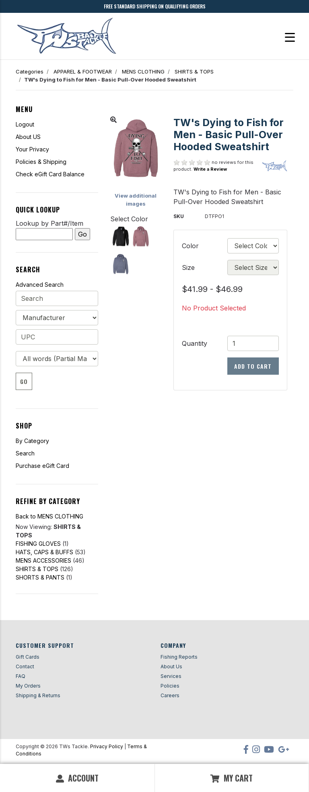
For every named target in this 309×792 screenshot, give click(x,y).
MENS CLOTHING (143, 71)
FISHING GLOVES (38, 543)
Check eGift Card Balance (50, 174)
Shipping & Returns (38, 695)
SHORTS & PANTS (40, 577)
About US (28, 136)
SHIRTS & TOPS (194, 71)
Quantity (194, 343)
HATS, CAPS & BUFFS (44, 552)
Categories (29, 71)
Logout (25, 124)
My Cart (231, 778)
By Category (32, 440)
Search (25, 453)
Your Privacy (32, 149)
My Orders (28, 686)
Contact (25, 666)
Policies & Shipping (41, 161)
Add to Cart (253, 366)
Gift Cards (27, 657)
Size (188, 267)
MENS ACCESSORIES (43, 560)
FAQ (20, 676)
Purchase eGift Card (42, 465)
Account (77, 778)
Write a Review (210, 169)
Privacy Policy (106, 746)
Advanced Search (40, 284)
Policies (170, 686)
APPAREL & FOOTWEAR (83, 71)
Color (190, 246)
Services (171, 676)
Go (24, 381)
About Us (171, 666)
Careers (170, 695)
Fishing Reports (179, 657)
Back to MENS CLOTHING (49, 516)
